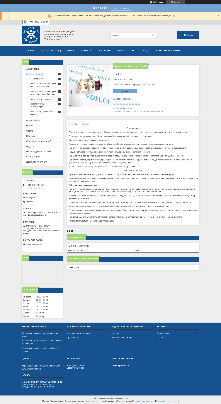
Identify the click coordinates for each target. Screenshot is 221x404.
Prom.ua (124, 398)
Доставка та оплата (36, 161)
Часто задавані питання (38, 151)
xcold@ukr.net (32, 197)
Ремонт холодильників (168, 51)
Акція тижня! (32, 68)
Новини (30, 125)
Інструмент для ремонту (41, 99)
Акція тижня (104, 51)
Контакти (86, 51)
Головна (29, 51)
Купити (125, 91)
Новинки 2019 (36, 79)
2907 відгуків (158, 2)
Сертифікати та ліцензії (38, 141)
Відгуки (30, 146)
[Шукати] (153, 35)
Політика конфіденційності (167, 401)
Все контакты (121, 8)
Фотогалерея (33, 156)
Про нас (70, 51)
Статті (134, 51)
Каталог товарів (50, 51)
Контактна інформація (122, 337)
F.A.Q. (146, 51)
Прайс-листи (33, 120)
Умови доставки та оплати (79, 333)
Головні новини (164, 333)
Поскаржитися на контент (144, 401)
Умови (120, 51)
